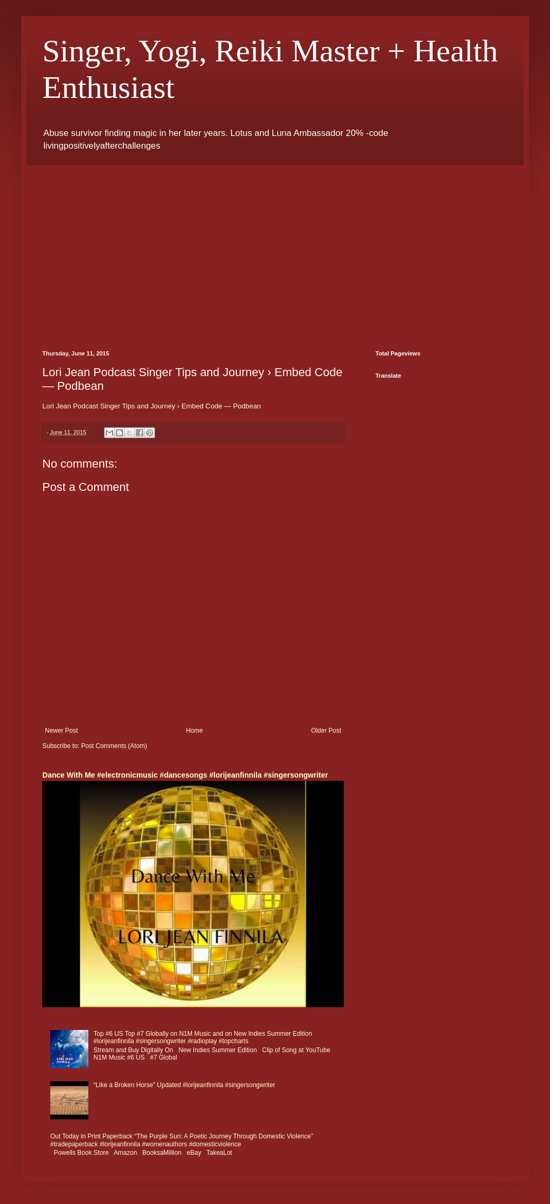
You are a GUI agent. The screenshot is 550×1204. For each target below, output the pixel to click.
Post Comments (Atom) (114, 746)
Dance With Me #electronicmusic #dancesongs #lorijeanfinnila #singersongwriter (185, 775)
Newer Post (61, 730)
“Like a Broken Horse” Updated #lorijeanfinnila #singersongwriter (185, 1085)
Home (194, 730)
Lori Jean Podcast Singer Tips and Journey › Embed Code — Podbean (151, 406)
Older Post (326, 730)
